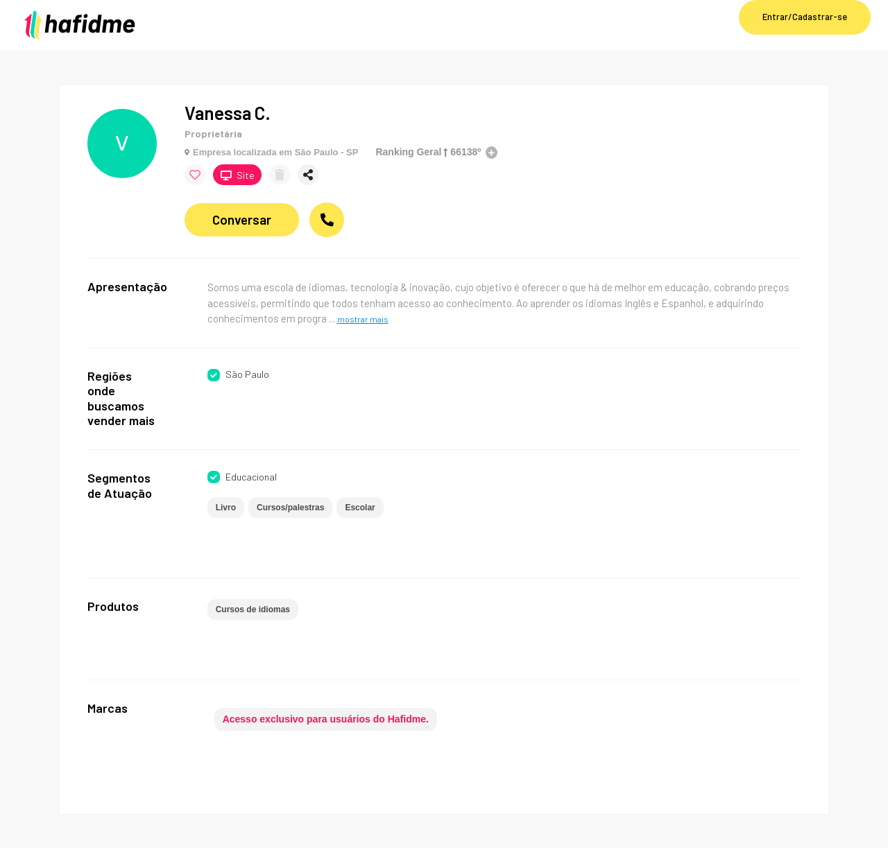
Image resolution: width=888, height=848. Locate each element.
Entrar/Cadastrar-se (804, 16)
